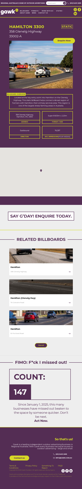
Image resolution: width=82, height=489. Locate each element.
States (59, 11)
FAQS (60, 465)
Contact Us (43, 13)
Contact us (19, 458)
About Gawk (25, 13)
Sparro (52, 470)
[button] (41, 170)
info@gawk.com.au (62, 458)
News (34, 13)
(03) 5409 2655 (74, 3)
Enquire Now (64, 40)
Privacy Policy (31, 465)
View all (41, 345)
